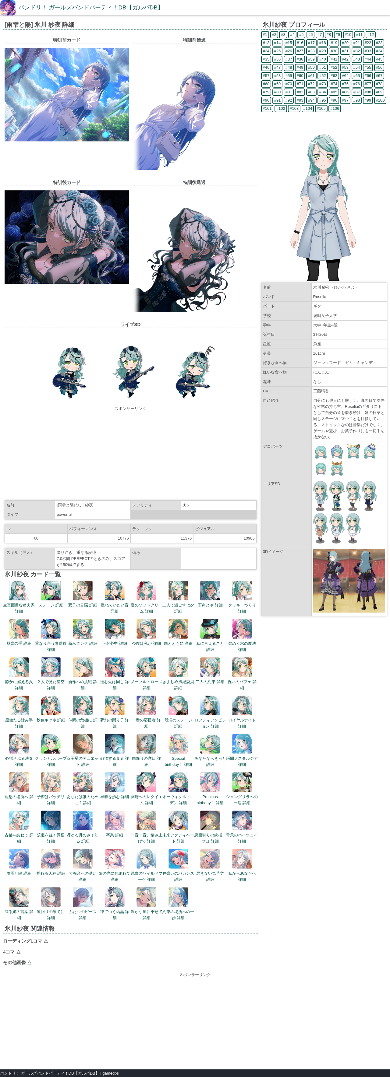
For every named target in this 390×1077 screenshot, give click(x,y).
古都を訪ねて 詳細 (19, 827)
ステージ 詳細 (50, 594)
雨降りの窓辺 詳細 (146, 750)
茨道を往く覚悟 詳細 (51, 827)
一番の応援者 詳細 (146, 712)
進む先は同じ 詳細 (114, 673)
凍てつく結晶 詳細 (114, 903)
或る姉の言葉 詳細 (19, 903)
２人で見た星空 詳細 (51, 673)
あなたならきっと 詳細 (210, 750)
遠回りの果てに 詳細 (51, 903)
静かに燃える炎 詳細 (19, 673)
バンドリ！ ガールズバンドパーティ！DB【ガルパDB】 (90, 7)
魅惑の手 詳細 (18, 632)
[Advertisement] (130, 454)
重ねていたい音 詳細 (115, 597)
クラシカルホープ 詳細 (51, 750)
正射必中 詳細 (114, 632)
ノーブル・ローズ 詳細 (146, 673)
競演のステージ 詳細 (178, 712)
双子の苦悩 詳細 (82, 594)
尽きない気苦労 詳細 (210, 865)
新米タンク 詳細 (82, 632)
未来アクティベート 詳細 (178, 827)
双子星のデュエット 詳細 (82, 750)
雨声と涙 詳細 (210, 594)
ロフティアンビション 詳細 (210, 712)
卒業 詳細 (115, 824)
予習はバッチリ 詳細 (51, 788)
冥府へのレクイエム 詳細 (146, 788)
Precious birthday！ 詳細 (210, 788)
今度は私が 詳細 (146, 632)
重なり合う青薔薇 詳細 (51, 635)
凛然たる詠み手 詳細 (19, 712)
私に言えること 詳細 (210, 635)
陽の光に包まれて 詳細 (114, 865)
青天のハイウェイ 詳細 (242, 827)
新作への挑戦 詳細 (82, 673)
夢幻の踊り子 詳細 (114, 712)
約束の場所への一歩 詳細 (178, 903)
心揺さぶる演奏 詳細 (19, 750)
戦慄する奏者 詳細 (114, 750)
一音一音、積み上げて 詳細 (146, 827)
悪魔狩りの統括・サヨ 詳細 (210, 827)
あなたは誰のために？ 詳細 (82, 788)
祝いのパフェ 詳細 (242, 673)
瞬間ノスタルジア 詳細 (242, 750)
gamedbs (110, 1073)
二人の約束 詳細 (210, 670)
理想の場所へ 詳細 (19, 788)
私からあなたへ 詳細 (242, 865)
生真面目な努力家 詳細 (19, 597)
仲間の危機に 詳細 (82, 712)
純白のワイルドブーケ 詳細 (146, 865)
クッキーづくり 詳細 (242, 597)
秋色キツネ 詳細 (51, 709)
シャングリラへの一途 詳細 (242, 788)
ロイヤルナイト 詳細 (242, 712)
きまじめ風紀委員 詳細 (178, 673)
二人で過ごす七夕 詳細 (178, 597)
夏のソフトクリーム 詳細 (146, 597)
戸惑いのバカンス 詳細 (178, 865)
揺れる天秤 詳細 (51, 862)
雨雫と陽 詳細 (18, 862)
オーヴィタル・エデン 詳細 (178, 788)
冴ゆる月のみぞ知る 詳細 (82, 827)
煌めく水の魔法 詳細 (242, 635)
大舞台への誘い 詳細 (83, 865)
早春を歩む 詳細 (114, 785)
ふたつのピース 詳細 (83, 903)
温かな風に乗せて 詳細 (146, 903)
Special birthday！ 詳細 (178, 750)
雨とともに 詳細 (178, 632)
